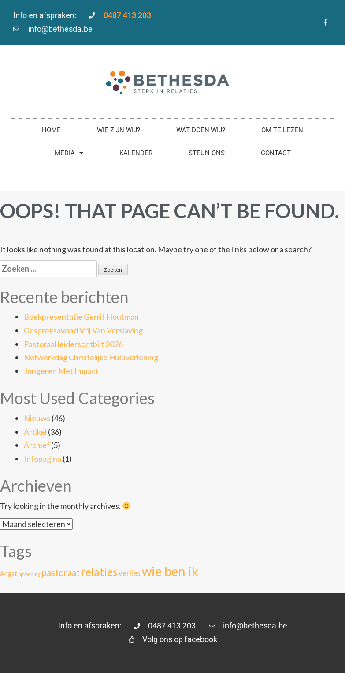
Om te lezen (282, 130)
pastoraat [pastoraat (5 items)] (61, 572)
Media (69, 153)
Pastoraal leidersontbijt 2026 (73, 344)
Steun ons (207, 153)
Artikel (35, 432)
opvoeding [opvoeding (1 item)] (30, 574)
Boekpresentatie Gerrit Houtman (81, 317)
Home (51, 130)
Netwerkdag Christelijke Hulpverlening (91, 357)
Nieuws (37, 418)
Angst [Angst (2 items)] (8, 573)
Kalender (135, 153)
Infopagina (42, 459)
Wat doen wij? (200, 130)
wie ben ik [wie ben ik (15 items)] (170, 571)
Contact (276, 153)
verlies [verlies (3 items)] (130, 573)
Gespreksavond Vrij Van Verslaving (83, 330)
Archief (37, 445)
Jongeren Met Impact (61, 371)
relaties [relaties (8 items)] (99, 571)
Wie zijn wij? (118, 130)
